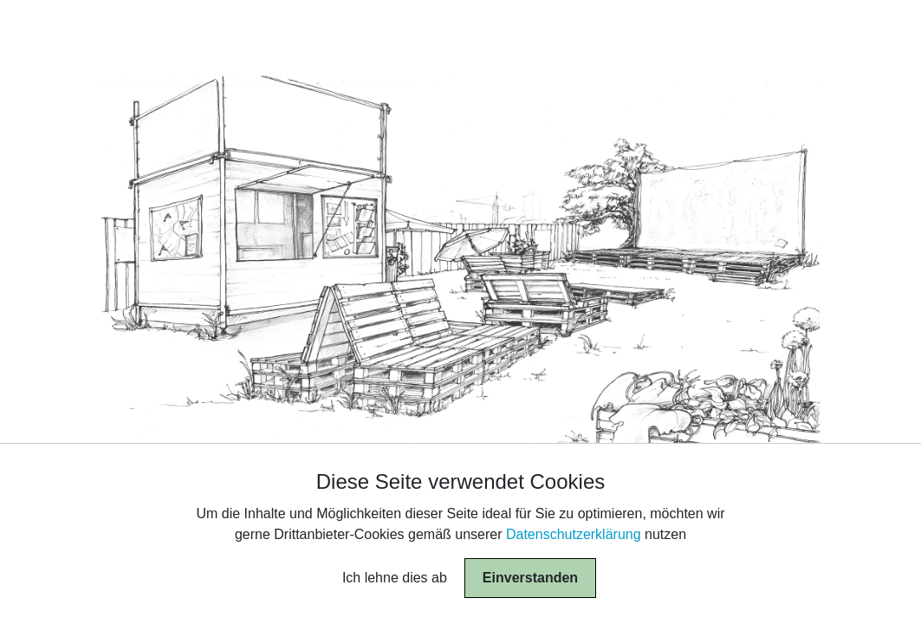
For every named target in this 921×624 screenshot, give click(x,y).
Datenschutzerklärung (573, 534)
